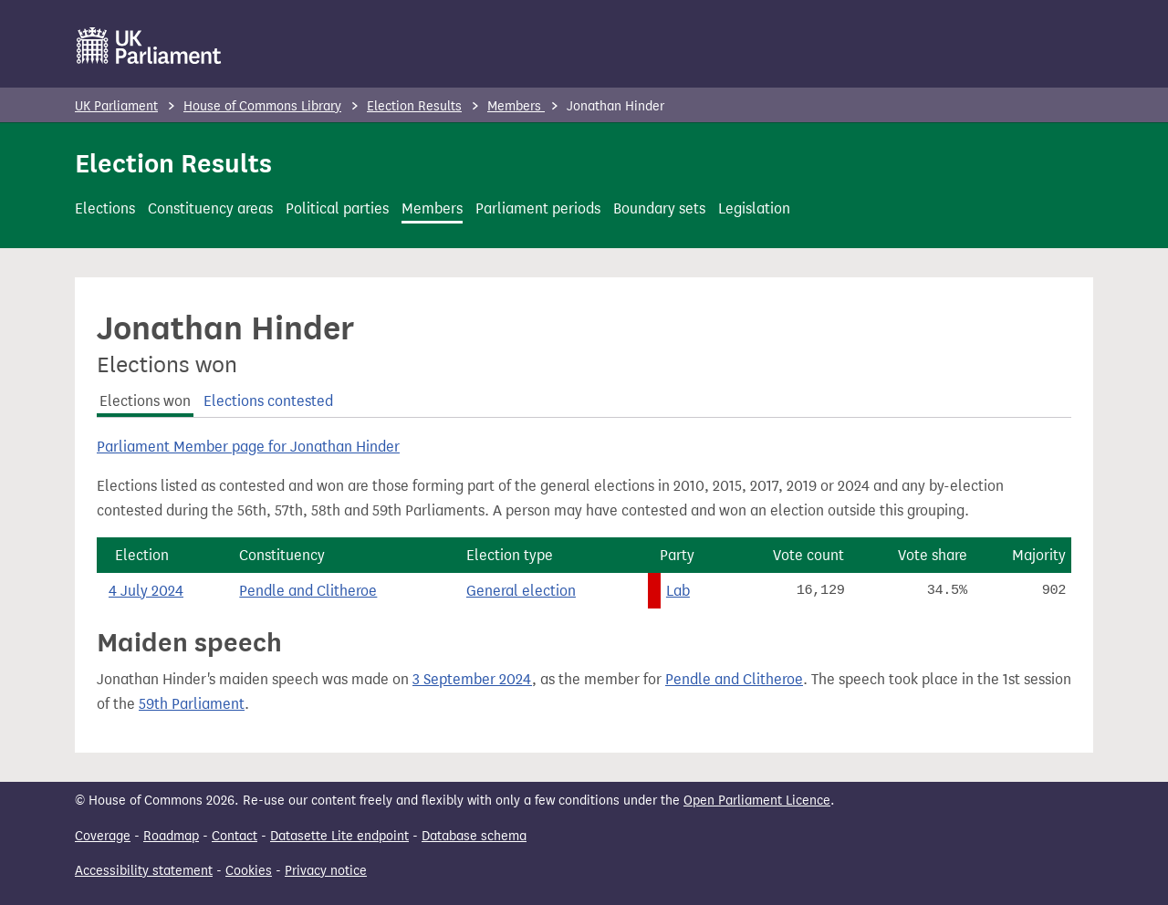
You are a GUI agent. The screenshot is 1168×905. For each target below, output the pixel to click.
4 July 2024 (146, 590)
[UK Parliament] (149, 46)
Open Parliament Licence (756, 800)
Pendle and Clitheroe (308, 590)
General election (521, 590)
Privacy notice (326, 871)
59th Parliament (192, 704)
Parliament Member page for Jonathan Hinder (248, 446)
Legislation (754, 208)
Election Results (414, 106)
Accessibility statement (144, 871)
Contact (234, 836)
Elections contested (268, 401)
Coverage (102, 836)
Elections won (145, 401)
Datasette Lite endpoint (339, 836)
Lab (678, 590)
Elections (105, 208)
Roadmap (171, 836)
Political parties (337, 208)
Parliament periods (537, 208)
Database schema (474, 836)
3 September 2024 (472, 679)
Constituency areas (210, 208)
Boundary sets (659, 208)
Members (516, 106)
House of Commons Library (262, 106)
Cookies (248, 871)
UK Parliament (116, 106)
